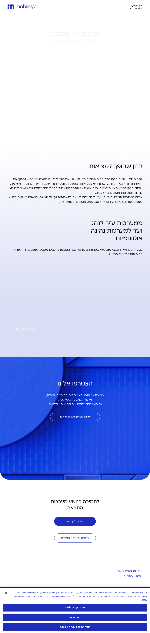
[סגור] (6, 593)
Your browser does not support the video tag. (75, 299)
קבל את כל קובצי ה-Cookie (75, 627)
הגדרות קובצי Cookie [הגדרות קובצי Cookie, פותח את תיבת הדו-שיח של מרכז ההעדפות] (75, 607)
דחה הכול (75, 617)
